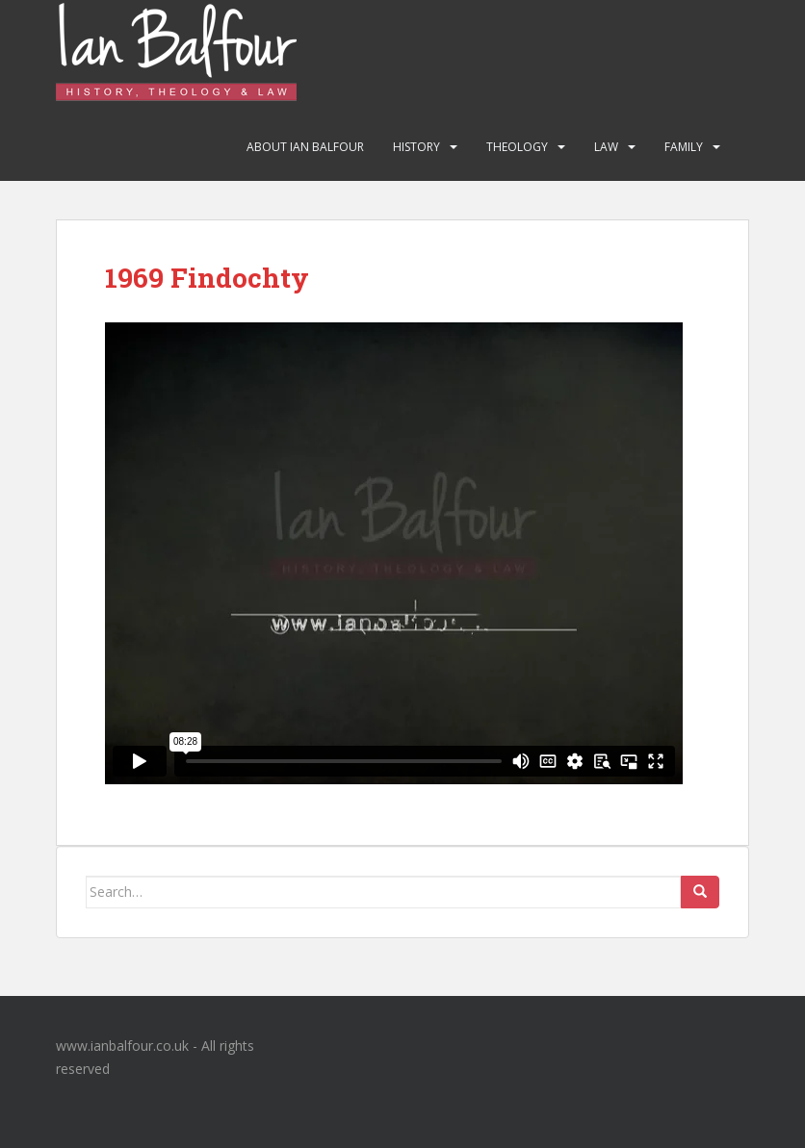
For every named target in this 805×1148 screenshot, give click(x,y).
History (416, 147)
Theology (517, 147)
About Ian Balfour (305, 147)
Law (606, 147)
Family (683, 147)
